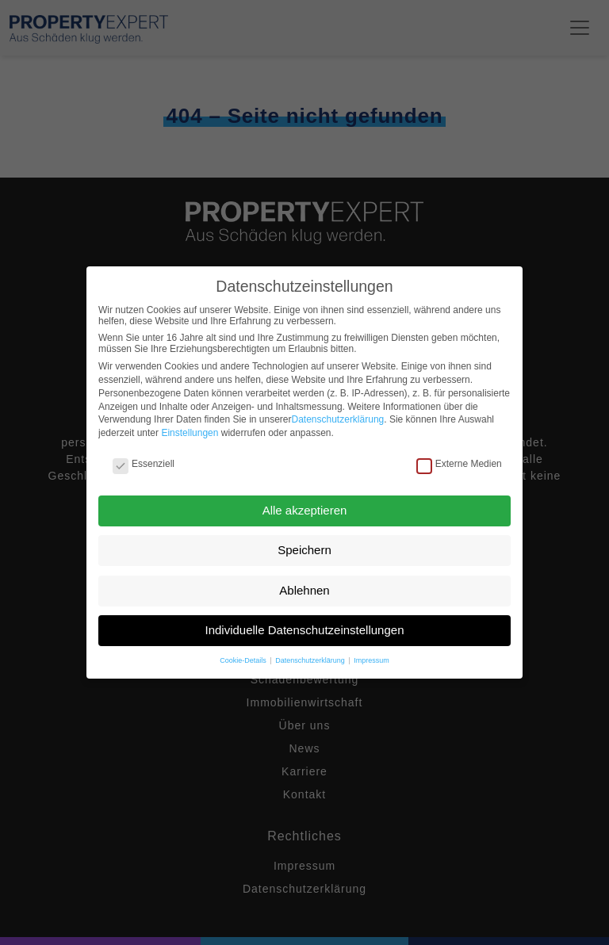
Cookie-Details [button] (244, 660)
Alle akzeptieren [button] (304, 510)
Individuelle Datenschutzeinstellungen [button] (304, 630)
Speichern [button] (304, 550)
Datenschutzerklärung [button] (311, 660)
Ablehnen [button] (304, 590)
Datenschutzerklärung (338, 419)
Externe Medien (459, 463)
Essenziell (143, 463)
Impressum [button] (371, 660)
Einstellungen (189, 432)
